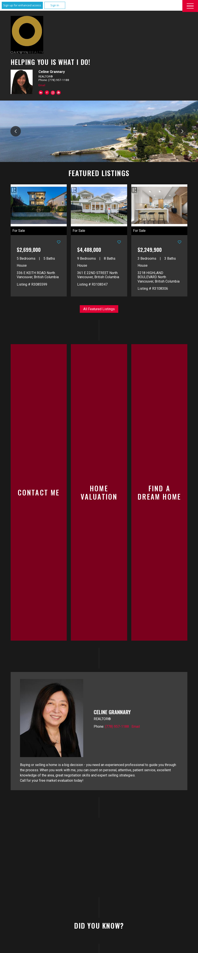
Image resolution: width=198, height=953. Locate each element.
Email (41, 85)
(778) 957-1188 (117, 642)
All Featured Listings (99, 309)
